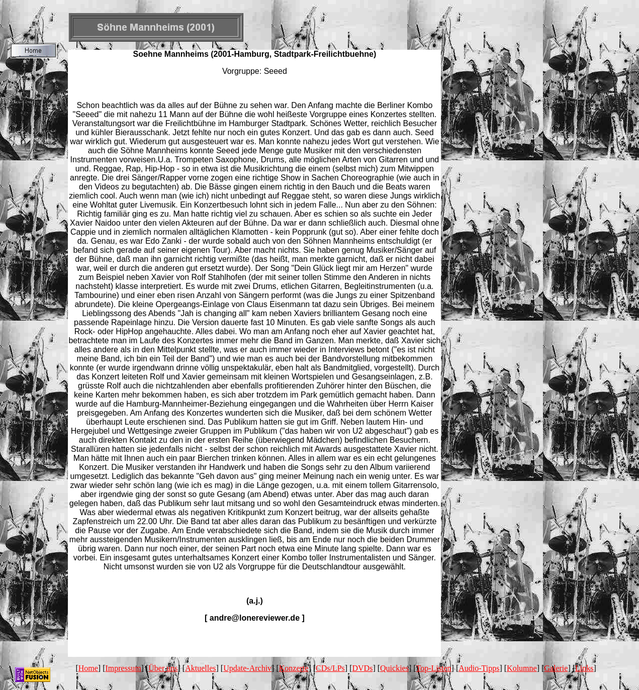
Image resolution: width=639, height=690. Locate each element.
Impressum (123, 668)
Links (584, 668)
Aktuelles (200, 668)
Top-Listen (433, 668)
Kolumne (522, 668)
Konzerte (294, 668)
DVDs (362, 668)
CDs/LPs (330, 668)
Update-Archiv (247, 668)
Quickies (394, 668)
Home (88, 668)
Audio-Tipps (479, 668)
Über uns (162, 668)
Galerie (556, 668)
